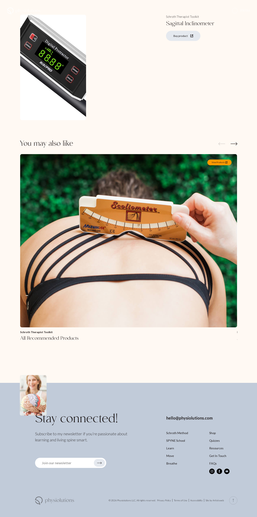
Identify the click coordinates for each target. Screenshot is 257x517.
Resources (216, 448)
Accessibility (196, 500)
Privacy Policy (164, 500)
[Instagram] (212, 471)
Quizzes (214, 440)
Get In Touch (217, 456)
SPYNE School (175, 440)
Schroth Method (177, 433)
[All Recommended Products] (128, 248)
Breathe (171, 463)
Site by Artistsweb (214, 500)
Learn (170, 448)
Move (170, 456)
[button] (241, 10)
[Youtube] (227, 471)
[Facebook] (219, 471)
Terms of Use (180, 500)
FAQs (213, 463)
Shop (212, 433)
